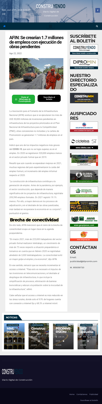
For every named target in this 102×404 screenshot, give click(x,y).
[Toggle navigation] (50, 26)
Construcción (12, 325)
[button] (97, 26)
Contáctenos (81, 394)
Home (72, 394)
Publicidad (93, 394)
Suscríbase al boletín (89, 400)
